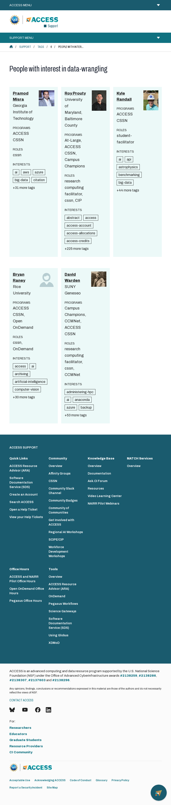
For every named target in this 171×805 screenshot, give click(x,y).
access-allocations (81, 233)
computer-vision (27, 389)
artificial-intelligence (30, 382)
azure (39, 172)
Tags (40, 47)
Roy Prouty (75, 93)
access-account (79, 225)
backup (86, 407)
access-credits (78, 241)
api (129, 159)
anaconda (82, 400)
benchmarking (129, 175)
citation (39, 180)
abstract (73, 218)
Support (25, 47)
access (90, 218)
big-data (21, 180)
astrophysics (128, 167)
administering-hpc (80, 392)
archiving (21, 374)
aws (26, 172)
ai (16, 172)
